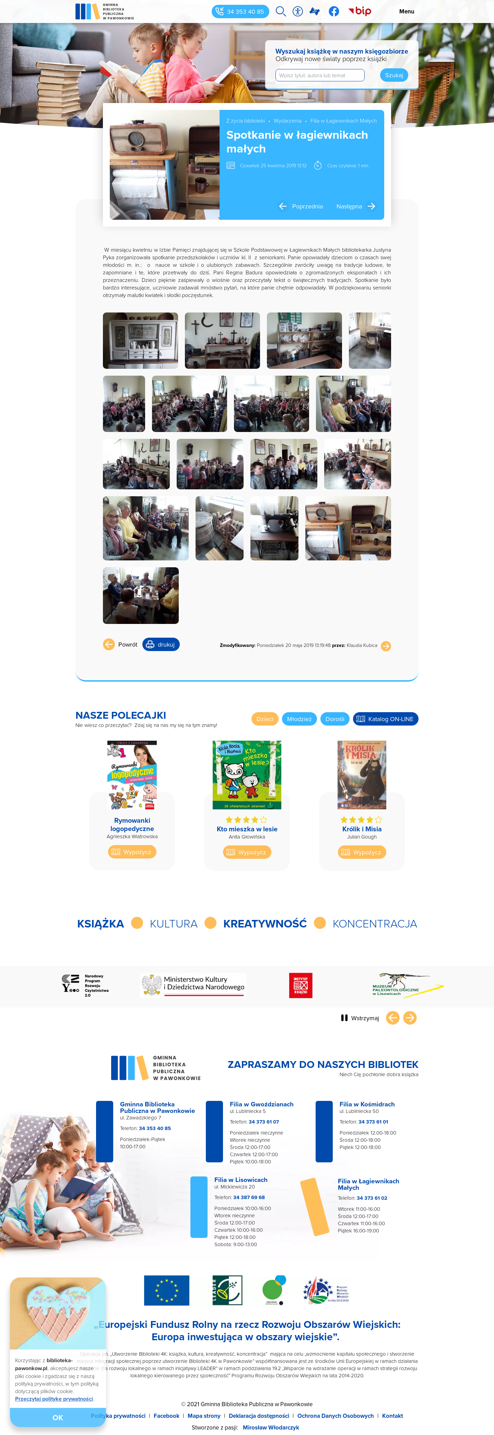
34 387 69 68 (249, 1197)
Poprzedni (393, 1018)
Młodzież (299, 719)
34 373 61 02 (372, 1198)
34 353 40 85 (245, 11)
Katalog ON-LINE (390, 719)
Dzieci (265, 719)
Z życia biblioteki (245, 120)
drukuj (166, 644)
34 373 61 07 (264, 1122)
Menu (406, 11)
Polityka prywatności (118, 1416)
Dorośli (335, 719)
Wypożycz (137, 851)
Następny (410, 1018)
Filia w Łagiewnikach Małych (343, 120)
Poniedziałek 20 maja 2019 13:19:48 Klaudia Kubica (298, 645)
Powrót (127, 644)
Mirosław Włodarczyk (271, 1427)
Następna (349, 206)
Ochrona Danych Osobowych (335, 1416)
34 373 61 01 (373, 1122)
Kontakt (392, 1416)
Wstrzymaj (365, 1018)
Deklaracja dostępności (259, 1416)
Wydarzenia (288, 120)
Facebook (166, 1416)
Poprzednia (307, 206)
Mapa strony (204, 1416)
